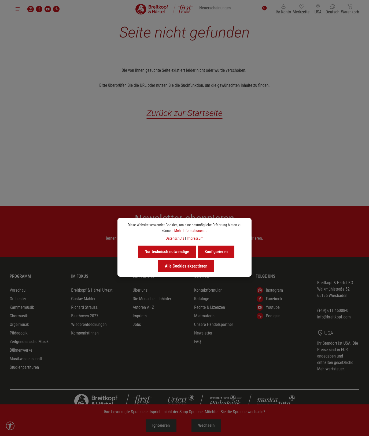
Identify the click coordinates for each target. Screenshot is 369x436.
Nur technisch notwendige (167, 251)
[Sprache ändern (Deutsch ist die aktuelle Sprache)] (332, 9)
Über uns (140, 290)
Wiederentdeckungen (88, 324)
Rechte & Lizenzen (209, 307)
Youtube (268, 307)
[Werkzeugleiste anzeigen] (10, 426)
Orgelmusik (19, 324)
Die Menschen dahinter (152, 298)
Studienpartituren (24, 367)
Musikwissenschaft (26, 358)
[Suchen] (264, 8)
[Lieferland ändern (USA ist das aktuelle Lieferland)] (318, 9)
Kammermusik (22, 307)
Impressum (195, 238)
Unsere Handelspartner (213, 324)
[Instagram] (30, 9)
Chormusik (19, 315)
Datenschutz (175, 238)
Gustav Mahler (83, 298)
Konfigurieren (216, 251)
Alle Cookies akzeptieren (186, 266)
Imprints (140, 315)
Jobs (137, 324)
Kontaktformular (208, 290)
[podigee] (56, 9)
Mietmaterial (205, 315)
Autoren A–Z (143, 307)
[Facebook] (39, 9)
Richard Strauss (84, 307)
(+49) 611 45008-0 (332, 310)
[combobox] (226, 8)
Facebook (269, 299)
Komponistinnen (84, 333)
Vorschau (17, 290)
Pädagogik (19, 333)
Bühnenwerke (21, 350)
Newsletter (203, 333)
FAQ (197, 341)
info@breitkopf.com (334, 317)
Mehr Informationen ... (190, 230)
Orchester (18, 298)
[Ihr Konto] (283, 9)
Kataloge (201, 298)
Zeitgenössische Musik (29, 341)
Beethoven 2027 (84, 315)
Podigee (268, 316)
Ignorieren (161, 425)
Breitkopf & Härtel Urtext (91, 290)
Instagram (270, 290)
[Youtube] (48, 9)
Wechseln (206, 425)
